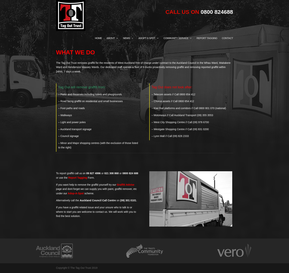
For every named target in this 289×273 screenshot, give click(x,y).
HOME (98, 38)
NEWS (126, 38)
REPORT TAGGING (206, 38)
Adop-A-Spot (76, 193)
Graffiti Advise (125, 184)
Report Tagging (77, 177)
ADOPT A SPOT (146, 38)
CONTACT (227, 38)
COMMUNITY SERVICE (175, 38)
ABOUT (111, 38)
